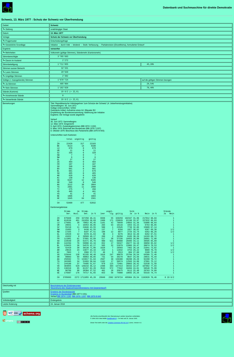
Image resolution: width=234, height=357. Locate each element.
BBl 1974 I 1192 (64, 325)
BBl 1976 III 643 (94, 325)
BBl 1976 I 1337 (79, 325)
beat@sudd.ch (112, 348)
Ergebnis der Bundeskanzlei (63, 321)
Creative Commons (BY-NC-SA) (118, 352)
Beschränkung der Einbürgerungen (66, 315)
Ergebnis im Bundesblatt (61, 323)
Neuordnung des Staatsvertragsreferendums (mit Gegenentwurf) (78, 317)
